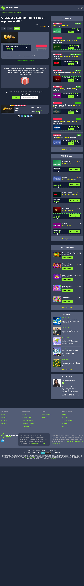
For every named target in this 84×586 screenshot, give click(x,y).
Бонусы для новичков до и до (66, 73)
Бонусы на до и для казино (65, 57)
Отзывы (17, 28)
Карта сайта (4, 424)
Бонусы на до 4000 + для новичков (66, 90)
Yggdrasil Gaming (67, 421)
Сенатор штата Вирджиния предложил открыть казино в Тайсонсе (70, 332)
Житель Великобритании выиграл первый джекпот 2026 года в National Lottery (70, 342)
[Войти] (81, 7)
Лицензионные (26, 427)
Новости (3, 415)
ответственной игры (30, 457)
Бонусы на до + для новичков (65, 41)
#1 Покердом (66, 162)
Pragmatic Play (65, 255)
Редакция (4, 418)
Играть (41, 46)
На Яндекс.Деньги (27, 418)
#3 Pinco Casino (67, 193)
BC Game (78, 87)
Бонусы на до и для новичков (65, 122)
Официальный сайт (41, 50)
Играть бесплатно (67, 258)
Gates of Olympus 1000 (69, 275)
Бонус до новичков (65, 138)
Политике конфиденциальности (74, 442)
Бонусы (10, 28)
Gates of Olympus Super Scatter (69, 253)
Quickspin (65, 427)
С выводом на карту (27, 421)
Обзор (3, 28)
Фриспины (45, 418)
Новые (24, 415)
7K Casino (78, 70)
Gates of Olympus (67, 264)
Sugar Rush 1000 (67, 286)
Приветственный (57, 23)
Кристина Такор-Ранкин (68, 381)
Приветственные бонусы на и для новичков (66, 106)
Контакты (4, 421)
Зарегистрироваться (29, 98)
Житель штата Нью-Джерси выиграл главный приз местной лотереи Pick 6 (70, 322)
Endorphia (65, 418)
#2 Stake (64, 177)
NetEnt (64, 415)
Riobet (78, 38)
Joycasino (78, 103)
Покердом (77, 23)
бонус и (60, 26)
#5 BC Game (65, 224)
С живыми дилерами (28, 424)
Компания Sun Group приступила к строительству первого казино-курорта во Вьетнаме (71, 364)
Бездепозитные (46, 415)
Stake (79, 135)
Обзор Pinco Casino (75, 54)
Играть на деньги (74, 169)
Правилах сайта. (56, 444)
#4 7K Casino (66, 208)
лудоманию (53, 458)
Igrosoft (63, 299)
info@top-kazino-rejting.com (38, 444)
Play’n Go (65, 424)
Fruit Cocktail (66, 297)
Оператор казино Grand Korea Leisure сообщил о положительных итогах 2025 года (70, 353)
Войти (16, 98)
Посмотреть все (67, 239)
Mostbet (78, 119)
